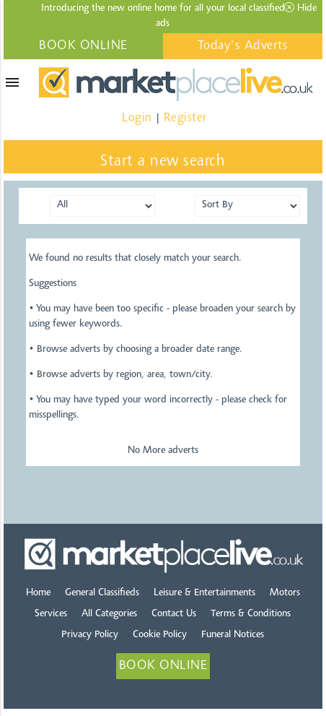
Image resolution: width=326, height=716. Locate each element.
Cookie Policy (160, 635)
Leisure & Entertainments (204, 593)
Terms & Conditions (251, 614)
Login (137, 118)
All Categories (109, 614)
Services (51, 614)
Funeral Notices (232, 635)
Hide (300, 8)
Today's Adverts (243, 46)
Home (38, 593)
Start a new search (162, 162)
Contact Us (173, 614)
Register (185, 118)
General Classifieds (102, 593)
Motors (285, 593)
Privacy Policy (89, 635)
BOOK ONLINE (83, 46)
